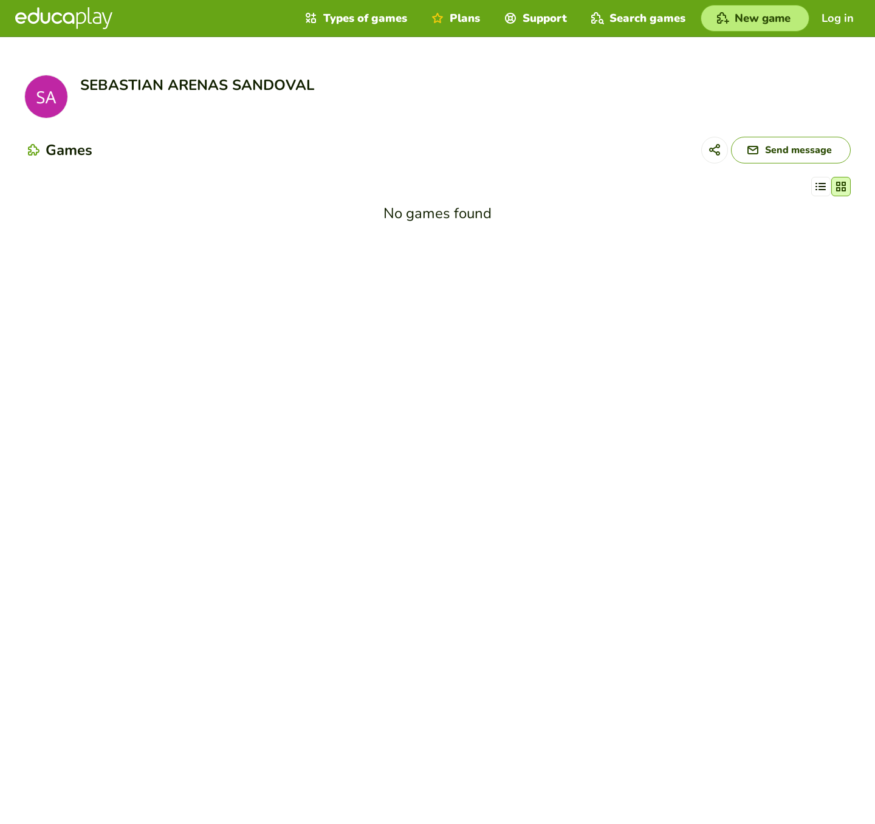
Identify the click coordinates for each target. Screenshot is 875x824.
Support (534, 18)
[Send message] (791, 150)
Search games (636, 18)
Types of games (354, 18)
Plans (454, 18)
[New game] (755, 18)
